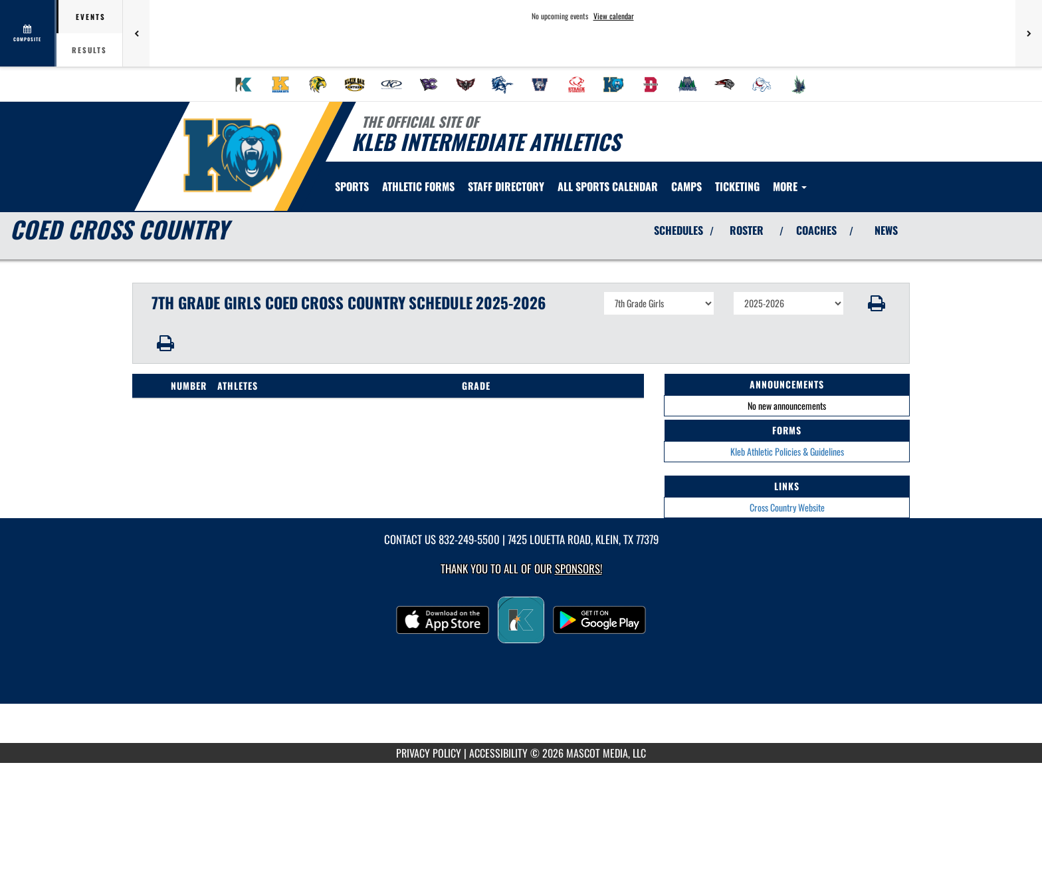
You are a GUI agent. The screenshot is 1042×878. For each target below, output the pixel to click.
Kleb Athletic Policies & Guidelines (787, 451)
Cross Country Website (787, 507)
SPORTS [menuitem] (352, 186)
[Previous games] (136, 33)
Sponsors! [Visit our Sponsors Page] (578, 568)
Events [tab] (91, 16)
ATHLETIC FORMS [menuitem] (418, 186)
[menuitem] (243, 84)
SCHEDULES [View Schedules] (678, 230)
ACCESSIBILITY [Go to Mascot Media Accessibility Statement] (498, 753)
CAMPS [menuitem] (686, 186)
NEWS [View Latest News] (886, 230)
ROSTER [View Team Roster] (747, 230)
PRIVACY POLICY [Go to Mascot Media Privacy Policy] (428, 753)
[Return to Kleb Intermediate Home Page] (232, 155)
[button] (876, 303)
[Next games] (1028, 33)
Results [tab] (89, 50)
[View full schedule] (28, 33)
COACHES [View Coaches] (816, 230)
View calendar (613, 16)
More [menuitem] (790, 186)
